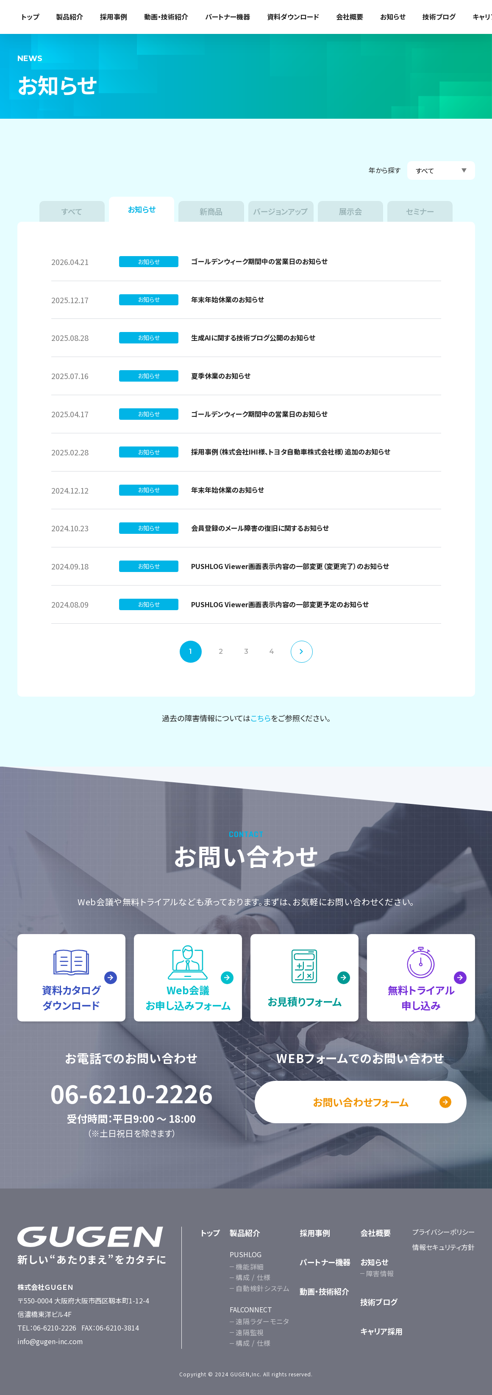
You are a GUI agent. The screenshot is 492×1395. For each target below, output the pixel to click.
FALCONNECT (251, 1309)
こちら (260, 717)
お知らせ (393, 16)
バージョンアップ (280, 211)
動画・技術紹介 (166, 16)
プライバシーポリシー (443, 1232)
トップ (30, 16)
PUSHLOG (245, 1254)
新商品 (211, 211)
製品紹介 (69, 16)
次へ (302, 652)
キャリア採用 (381, 1330)
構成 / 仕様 (253, 1277)
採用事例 (113, 16)
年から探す (384, 170)
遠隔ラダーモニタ (262, 1321)
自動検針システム (262, 1288)
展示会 (350, 211)
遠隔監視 (250, 1332)
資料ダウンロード (293, 16)
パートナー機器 (227, 16)
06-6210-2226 (131, 1093)
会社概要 (349, 16)
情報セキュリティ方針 (443, 1247)
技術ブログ (439, 16)
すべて (72, 211)
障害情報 (380, 1273)
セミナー (420, 211)
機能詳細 (250, 1266)
